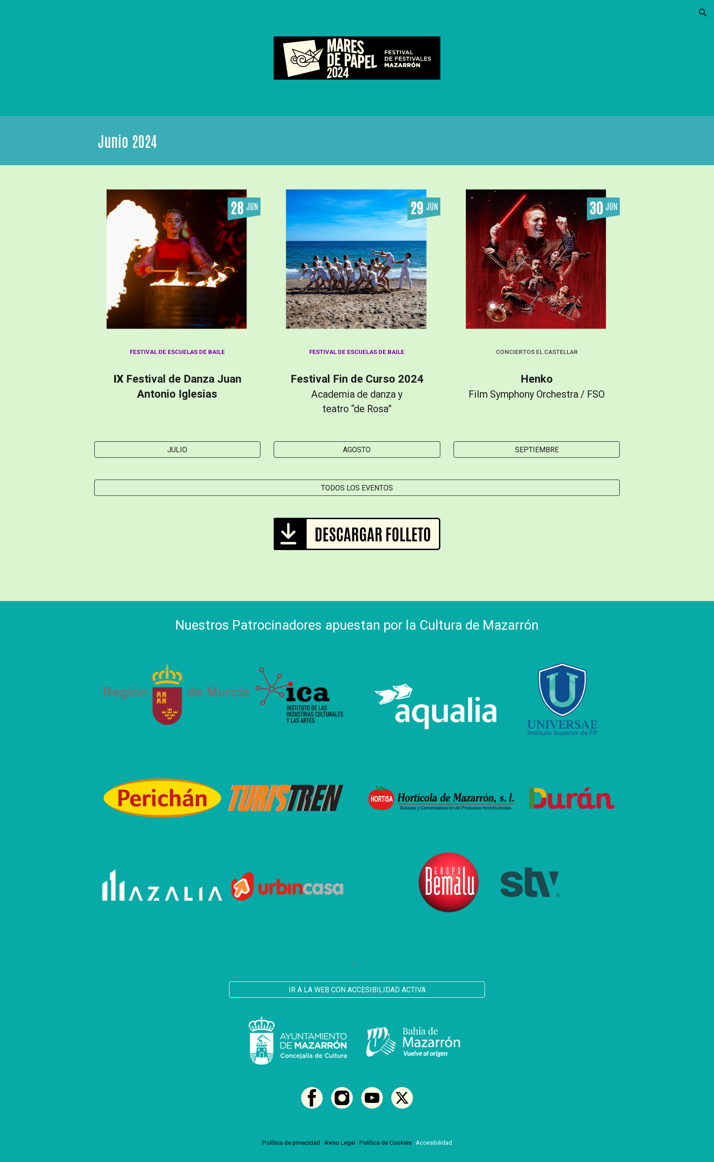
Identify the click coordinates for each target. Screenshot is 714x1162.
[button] (703, 13)
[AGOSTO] (356, 449)
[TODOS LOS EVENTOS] (357, 488)
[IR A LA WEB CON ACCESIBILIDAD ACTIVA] (357, 989)
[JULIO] (177, 449)
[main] (357, 140)
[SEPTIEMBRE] (536, 449)
